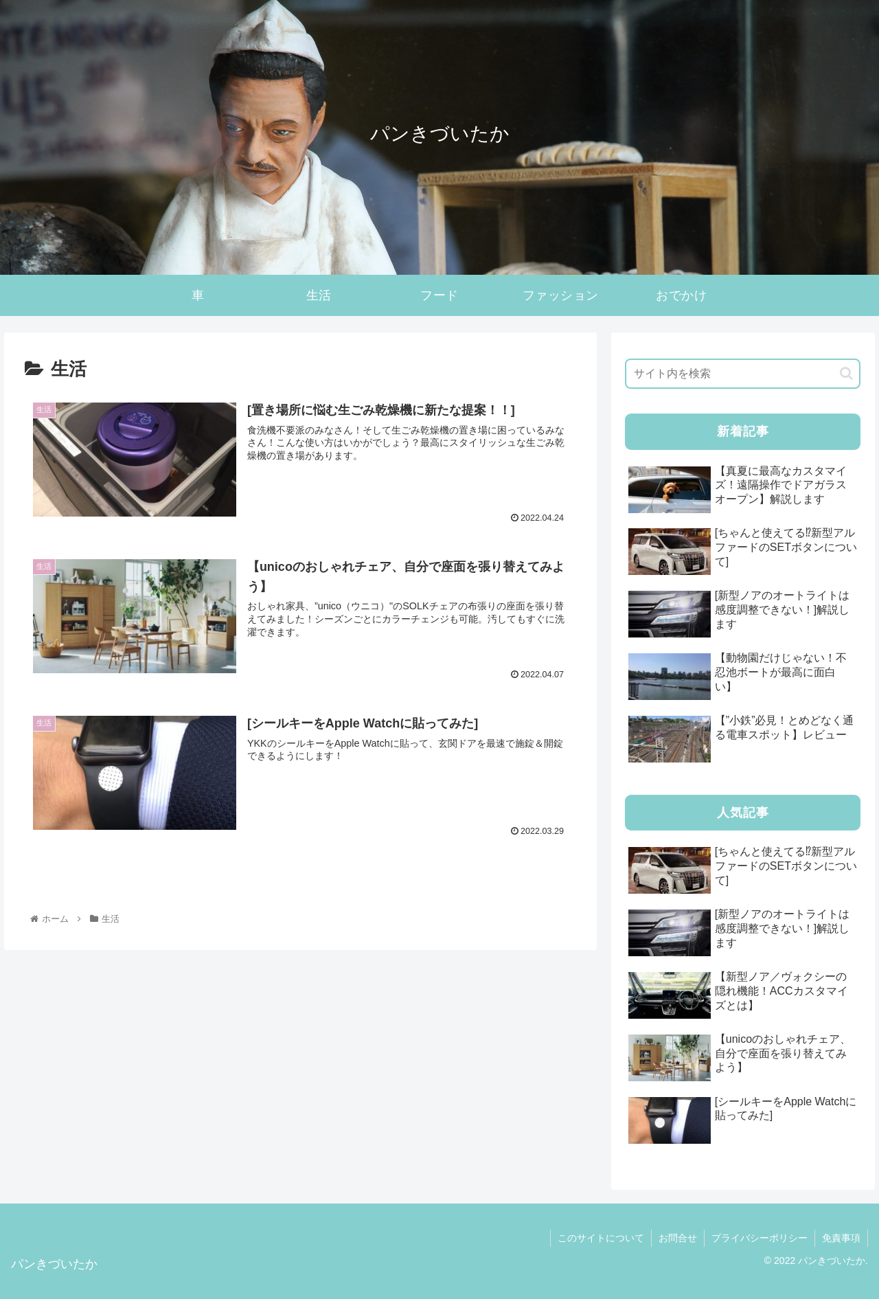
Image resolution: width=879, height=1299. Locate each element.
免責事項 (841, 1237)
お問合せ (678, 1237)
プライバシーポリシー (759, 1237)
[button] (846, 373)
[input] (743, 374)
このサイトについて (601, 1237)
